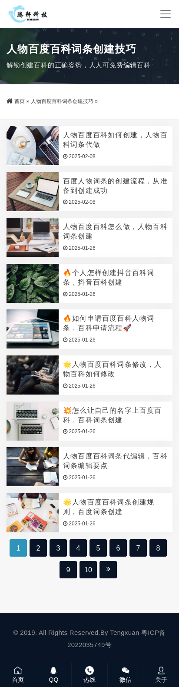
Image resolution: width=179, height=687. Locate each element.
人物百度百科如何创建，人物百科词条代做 (115, 139)
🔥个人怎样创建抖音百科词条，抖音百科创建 (108, 277)
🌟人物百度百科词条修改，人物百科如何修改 (112, 369)
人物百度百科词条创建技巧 (62, 101)
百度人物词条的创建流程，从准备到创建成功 (115, 185)
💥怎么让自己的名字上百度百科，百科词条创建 (112, 415)
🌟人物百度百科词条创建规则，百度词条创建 (108, 506)
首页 (19, 101)
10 (88, 570)
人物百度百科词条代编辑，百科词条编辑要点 (115, 460)
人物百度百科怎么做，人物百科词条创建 (115, 231)
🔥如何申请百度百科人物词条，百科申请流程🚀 (108, 323)
